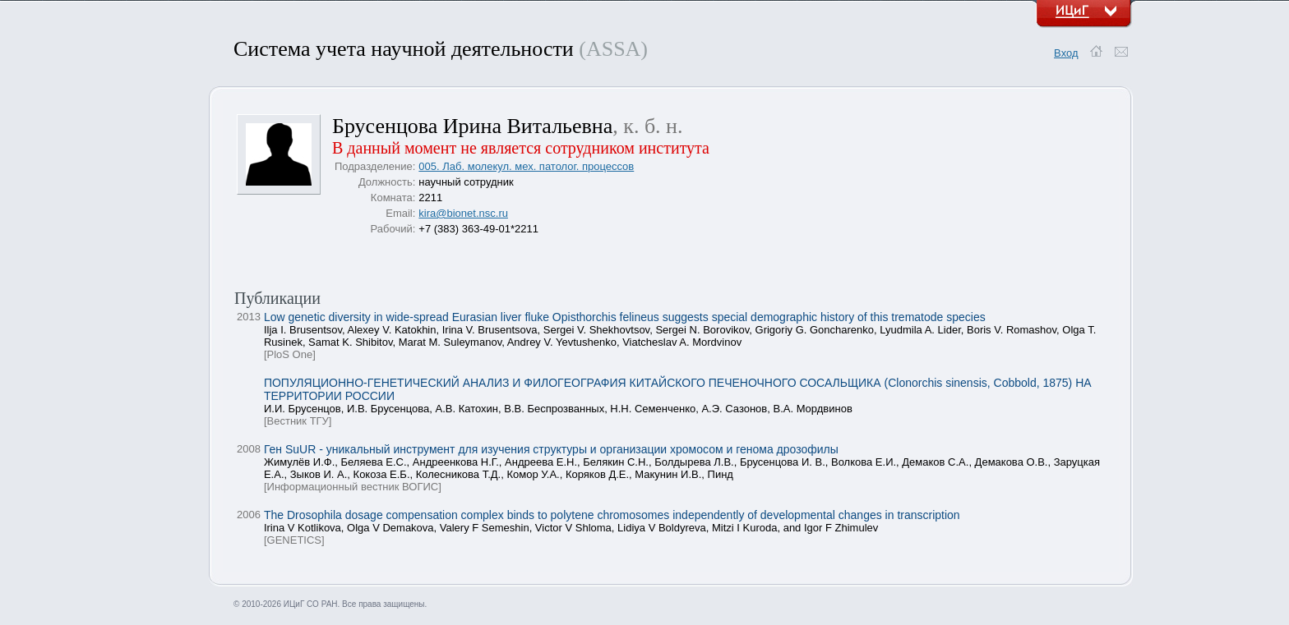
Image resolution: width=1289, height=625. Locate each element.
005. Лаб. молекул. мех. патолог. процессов (526, 166)
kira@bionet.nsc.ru (463, 213)
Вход (1066, 53)
